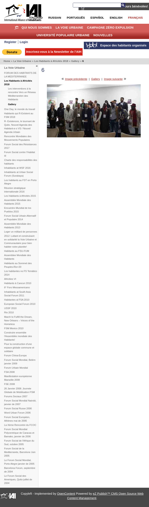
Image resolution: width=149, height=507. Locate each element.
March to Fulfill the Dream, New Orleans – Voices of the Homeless (19, 320)
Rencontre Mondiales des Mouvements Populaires (17, 138)
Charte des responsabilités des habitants (20, 162)
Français (135, 17)
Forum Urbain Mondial (16, 367)
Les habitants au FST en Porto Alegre (20, 182)
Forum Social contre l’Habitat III (19, 154)
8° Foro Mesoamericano (17, 287)
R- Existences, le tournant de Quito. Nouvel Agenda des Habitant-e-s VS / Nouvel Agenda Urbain (19, 126)
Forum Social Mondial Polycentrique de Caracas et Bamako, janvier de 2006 (19, 433)
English (116, 17)
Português (76, 17)
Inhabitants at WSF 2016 (17, 168)
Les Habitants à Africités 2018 (51, 61)
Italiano (35, 17)
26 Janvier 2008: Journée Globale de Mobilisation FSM (19, 390)
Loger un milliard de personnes (20, 231)
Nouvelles (102, 35)
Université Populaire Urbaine (63, 35)
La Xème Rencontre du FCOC (20, 425)
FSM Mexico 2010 (14, 328)
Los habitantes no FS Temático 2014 (20, 273)
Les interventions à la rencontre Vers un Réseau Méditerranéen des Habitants (22, 94)
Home (16, 27)
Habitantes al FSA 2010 (17, 299)
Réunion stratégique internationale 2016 (15, 190)
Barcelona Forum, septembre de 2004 (19, 470)
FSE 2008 (9, 384)
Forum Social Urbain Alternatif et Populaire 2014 (20, 217)
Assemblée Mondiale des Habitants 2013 (17, 226)
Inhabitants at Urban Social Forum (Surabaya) (18, 174)
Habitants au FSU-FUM (16, 251)
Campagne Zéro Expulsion (110, 27)
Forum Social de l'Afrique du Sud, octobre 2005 (19, 442)
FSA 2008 (9, 372)
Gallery (75, 61)
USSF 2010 (10, 308)
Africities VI (10, 279)
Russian (54, 17)
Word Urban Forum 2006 (17, 412)
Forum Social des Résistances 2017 (20, 146)
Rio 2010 (9, 312)
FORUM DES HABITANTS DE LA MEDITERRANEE (20, 75)
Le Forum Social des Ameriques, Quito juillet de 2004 (18, 479)
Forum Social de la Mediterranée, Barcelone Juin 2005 (20, 452)
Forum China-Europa (15, 355)
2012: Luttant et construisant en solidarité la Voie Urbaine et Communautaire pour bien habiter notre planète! (20, 241)
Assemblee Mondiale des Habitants (17, 257)
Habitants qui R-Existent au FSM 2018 (18, 115)
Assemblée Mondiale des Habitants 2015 (17, 202)
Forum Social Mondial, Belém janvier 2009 (20, 362)
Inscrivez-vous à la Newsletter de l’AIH (54, 51)
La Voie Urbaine (69, 27)
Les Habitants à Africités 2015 (20, 196)
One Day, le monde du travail (19, 109)
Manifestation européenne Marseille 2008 (18, 378)
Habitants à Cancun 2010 (17, 283)
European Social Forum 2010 (19, 304)
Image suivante (113, 79)
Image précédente (76, 79)
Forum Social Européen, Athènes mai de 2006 (17, 419)
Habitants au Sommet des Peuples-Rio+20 (18, 265)
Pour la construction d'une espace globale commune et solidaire (19, 347)
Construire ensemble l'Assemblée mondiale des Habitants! (18, 336)
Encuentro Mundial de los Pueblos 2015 (17, 210)
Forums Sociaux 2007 (16, 396)
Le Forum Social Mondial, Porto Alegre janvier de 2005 (19, 462)
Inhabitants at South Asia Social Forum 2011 (17, 294)
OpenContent (66, 493)
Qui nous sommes (37, 27)
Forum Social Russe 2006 (18, 408)
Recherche (123, 5)
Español (97, 17)
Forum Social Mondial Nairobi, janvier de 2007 (20, 402)
